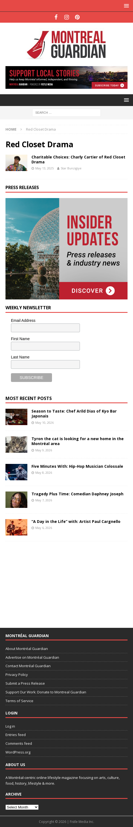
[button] (125, 5)
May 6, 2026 (43, 528)
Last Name (20, 357)
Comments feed (18, 743)
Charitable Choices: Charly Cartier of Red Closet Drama (78, 159)
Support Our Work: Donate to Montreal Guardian (45, 692)
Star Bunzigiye (71, 168)
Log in (10, 726)
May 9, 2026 (43, 450)
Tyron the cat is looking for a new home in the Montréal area (77, 441)
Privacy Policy (16, 674)
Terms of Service (19, 700)
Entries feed (15, 734)
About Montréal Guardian (26, 648)
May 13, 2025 (44, 168)
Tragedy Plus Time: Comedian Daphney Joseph (77, 493)
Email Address (23, 320)
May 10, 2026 (44, 422)
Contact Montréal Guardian (28, 665)
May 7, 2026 (43, 500)
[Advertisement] (46, 581)
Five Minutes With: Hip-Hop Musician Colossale (77, 466)
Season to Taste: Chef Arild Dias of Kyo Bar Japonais (74, 413)
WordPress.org (17, 752)
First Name (20, 339)
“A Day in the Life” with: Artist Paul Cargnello (75, 521)
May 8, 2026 (43, 472)
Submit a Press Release (25, 683)
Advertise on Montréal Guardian (32, 657)
